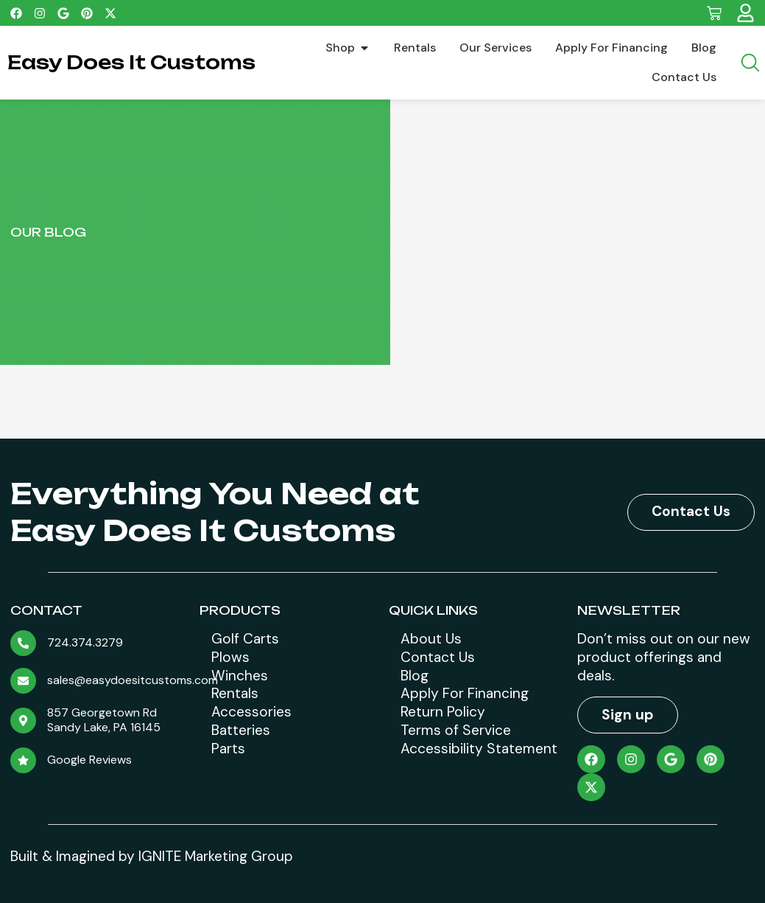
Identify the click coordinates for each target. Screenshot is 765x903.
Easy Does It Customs (131, 62)
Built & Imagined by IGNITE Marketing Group (151, 856)
